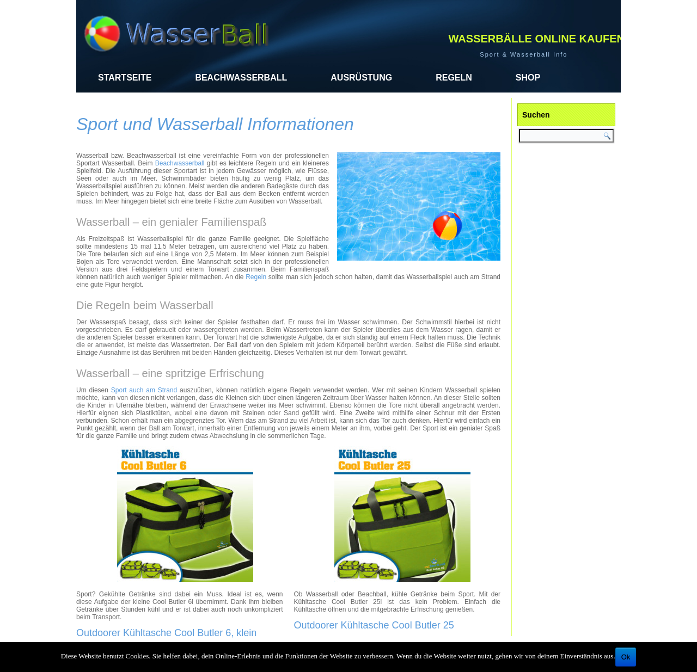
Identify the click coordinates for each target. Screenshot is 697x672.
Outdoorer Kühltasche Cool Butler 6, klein (166, 632)
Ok (626, 657)
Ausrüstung (361, 77)
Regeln (454, 77)
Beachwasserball (241, 77)
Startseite (124, 77)
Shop (528, 77)
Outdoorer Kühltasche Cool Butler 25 (374, 625)
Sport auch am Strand (144, 390)
